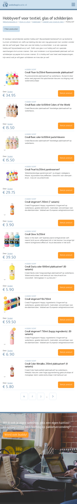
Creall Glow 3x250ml (35, 234)
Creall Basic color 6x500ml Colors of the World (47, 104)
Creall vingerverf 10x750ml (38, 299)
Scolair (10, 92)
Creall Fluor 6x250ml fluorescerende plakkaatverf (49, 72)
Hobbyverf (30, 69)
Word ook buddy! (15, 434)
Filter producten (11, 29)
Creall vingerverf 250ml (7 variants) (42, 202)
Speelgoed (36, 22)
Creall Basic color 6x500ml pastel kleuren (45, 137)
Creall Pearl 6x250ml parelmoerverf (42, 169)
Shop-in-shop (24, 22)
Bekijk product (66, 93)
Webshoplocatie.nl (10, 22)
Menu (73, 4)
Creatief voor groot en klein (53, 22)
